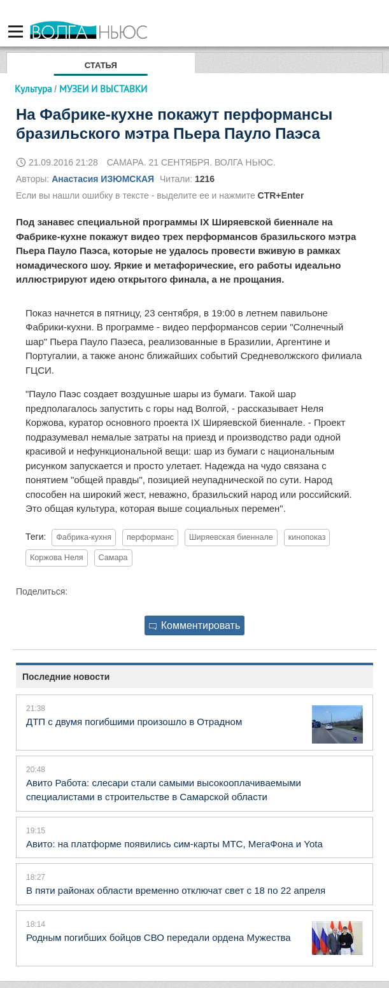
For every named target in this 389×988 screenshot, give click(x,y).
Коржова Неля (56, 557)
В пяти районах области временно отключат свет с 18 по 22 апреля (175, 890)
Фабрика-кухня (83, 537)
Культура (33, 89)
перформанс (150, 537)
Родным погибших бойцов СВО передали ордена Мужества (158, 937)
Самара (113, 557)
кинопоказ (307, 537)
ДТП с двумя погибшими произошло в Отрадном (134, 721)
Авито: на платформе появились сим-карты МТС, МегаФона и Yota (174, 843)
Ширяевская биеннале (231, 537)
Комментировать (195, 625)
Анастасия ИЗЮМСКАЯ (103, 179)
